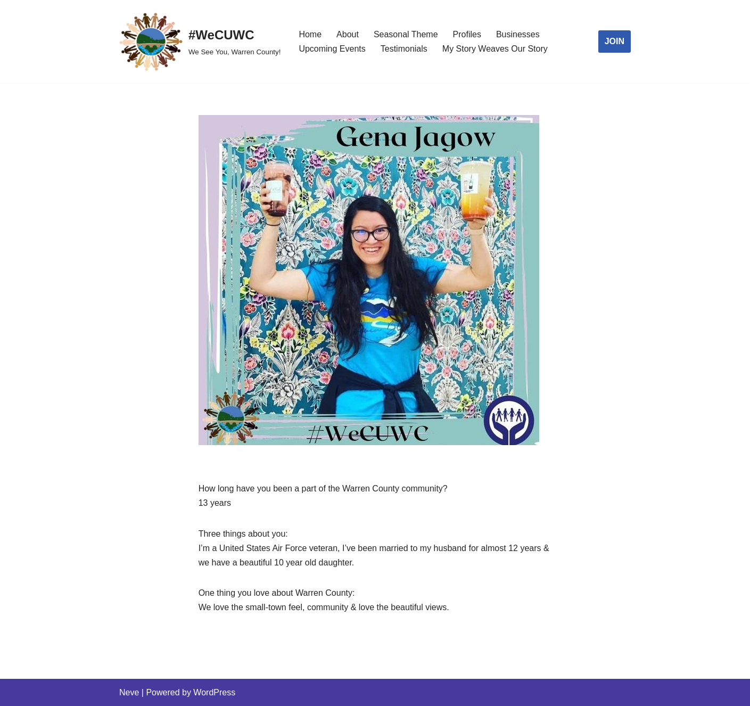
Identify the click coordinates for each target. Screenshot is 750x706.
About (347, 34)
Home (310, 34)
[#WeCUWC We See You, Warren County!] (200, 41)
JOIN (614, 41)
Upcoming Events (332, 48)
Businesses (518, 34)
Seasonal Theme (406, 34)
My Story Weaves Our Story (495, 48)
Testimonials (404, 48)
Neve (129, 692)
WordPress (214, 692)
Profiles (467, 34)
